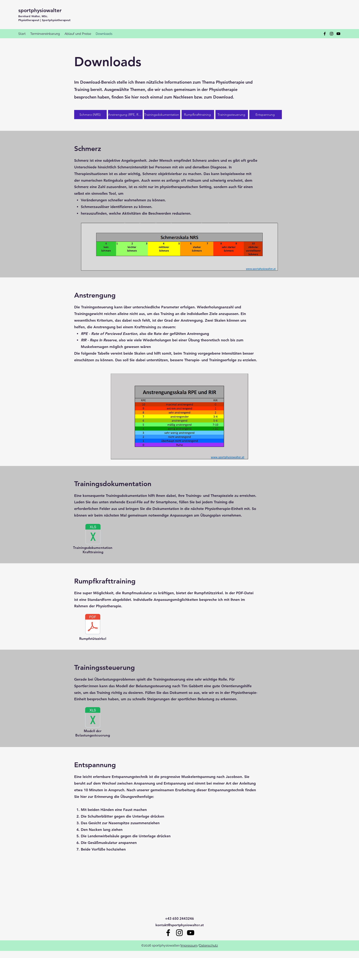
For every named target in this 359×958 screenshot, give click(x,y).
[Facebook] (324, 33)
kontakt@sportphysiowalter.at (179, 925)
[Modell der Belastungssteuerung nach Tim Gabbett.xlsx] (92, 717)
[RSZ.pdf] (92, 624)
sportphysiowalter (40, 10)
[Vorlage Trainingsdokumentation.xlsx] (93, 534)
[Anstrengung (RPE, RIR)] (125, 114)
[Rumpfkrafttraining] (198, 114)
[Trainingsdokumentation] (162, 114)
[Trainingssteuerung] (231, 114)
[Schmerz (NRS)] (90, 114)
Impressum (189, 945)
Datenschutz (208, 945)
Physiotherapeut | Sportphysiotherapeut (44, 20)
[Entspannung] (265, 114)
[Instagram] (331, 33)
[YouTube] (338, 33)
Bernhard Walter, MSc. (33, 16)
